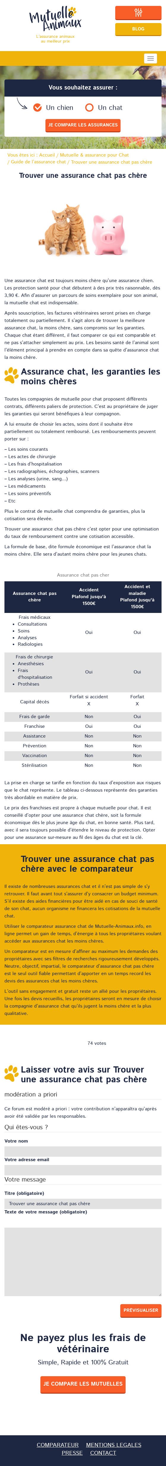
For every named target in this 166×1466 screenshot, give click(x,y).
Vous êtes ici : (31, 155)
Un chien (59, 108)
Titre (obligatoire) (24, 1193)
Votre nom (16, 1141)
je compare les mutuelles (82, 1384)
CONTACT (103, 1453)
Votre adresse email (26, 1160)
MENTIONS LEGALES (113, 1445)
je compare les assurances (83, 125)
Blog (138, 29)
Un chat (110, 108)
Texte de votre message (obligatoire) (45, 1212)
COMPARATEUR (58, 1445)
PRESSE (72, 1453)
